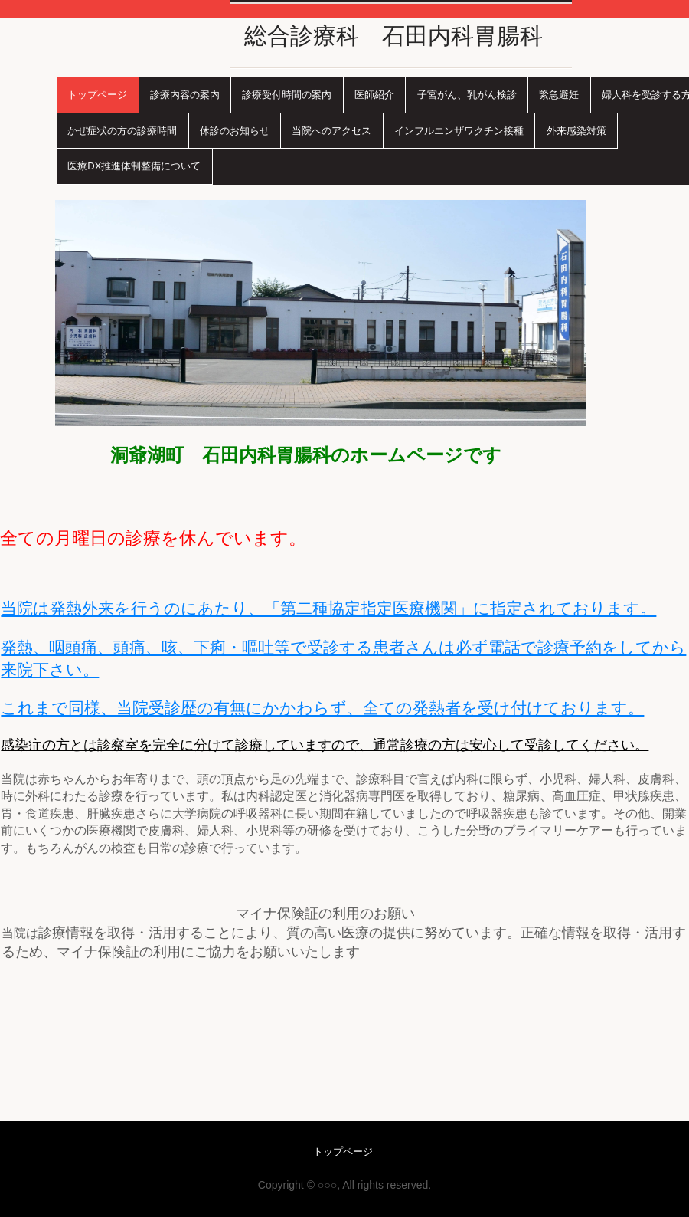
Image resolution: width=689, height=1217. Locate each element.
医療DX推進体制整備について (134, 166)
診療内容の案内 (185, 94)
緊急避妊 (559, 94)
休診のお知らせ (234, 130)
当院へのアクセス (331, 130)
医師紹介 (374, 94)
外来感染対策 (576, 130)
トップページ (97, 94)
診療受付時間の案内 (286, 94)
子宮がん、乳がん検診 (467, 94)
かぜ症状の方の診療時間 (122, 130)
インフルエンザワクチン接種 (459, 130)
